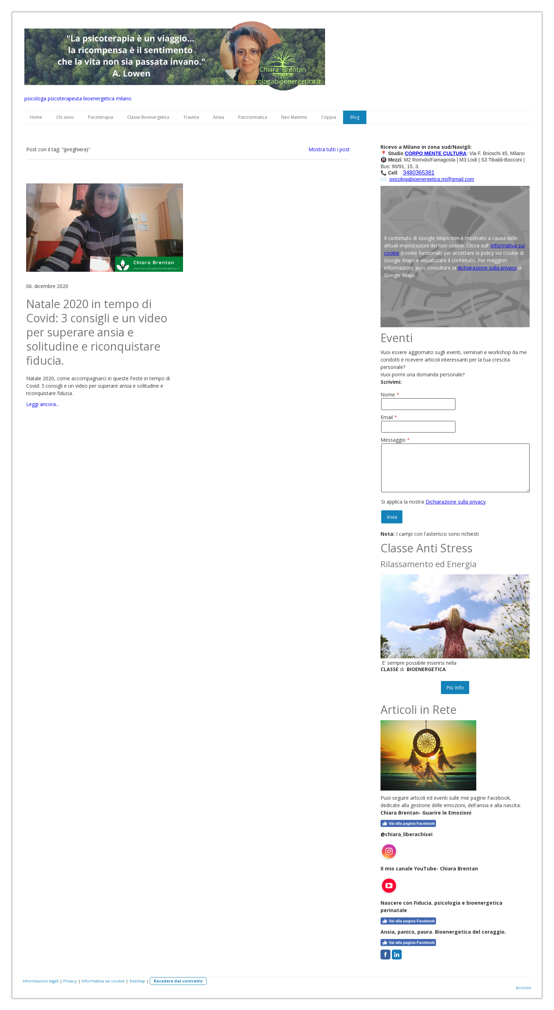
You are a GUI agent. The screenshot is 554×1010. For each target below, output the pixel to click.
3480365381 (419, 173)
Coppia (328, 117)
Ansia (218, 117)
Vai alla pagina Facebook (408, 823)
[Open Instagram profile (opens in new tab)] (389, 851)
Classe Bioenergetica (148, 117)
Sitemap (137, 980)
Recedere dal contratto (178, 980)
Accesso (523, 987)
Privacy (70, 980)
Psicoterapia (100, 117)
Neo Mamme (294, 117)
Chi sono (65, 117)
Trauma (191, 117)
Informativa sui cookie (103, 980)
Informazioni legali (41, 980)
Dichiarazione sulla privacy (455, 501)
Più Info (455, 687)
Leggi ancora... (42, 404)
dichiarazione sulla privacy (487, 267)
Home (36, 117)
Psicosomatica (252, 117)
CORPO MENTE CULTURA (436, 153)
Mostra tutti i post (329, 149)
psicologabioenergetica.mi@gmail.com (431, 179)
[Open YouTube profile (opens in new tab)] (389, 886)
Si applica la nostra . (434, 501)
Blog (354, 117)
